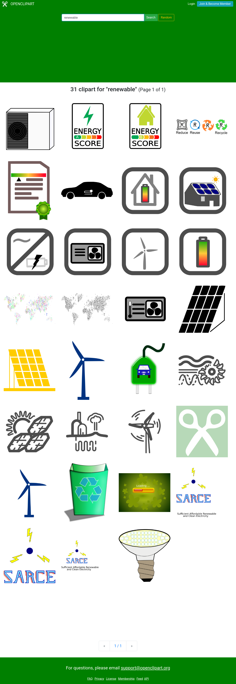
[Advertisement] (118, 52)
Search (150, 17)
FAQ (90, 678)
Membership (126, 678)
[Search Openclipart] (103, 17)
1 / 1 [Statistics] (118, 646)
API (146, 678)
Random (166, 17)
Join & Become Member (215, 4)
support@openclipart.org (145, 668)
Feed (139, 678)
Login (191, 4)
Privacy (99, 678)
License (111, 678)
